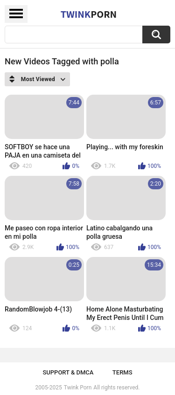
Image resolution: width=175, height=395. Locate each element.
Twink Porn (77, 387)
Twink (89, 14)
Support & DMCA (67, 372)
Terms (122, 372)
